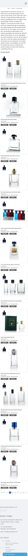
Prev (7, 492)
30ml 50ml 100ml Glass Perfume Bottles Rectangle (11, 409)
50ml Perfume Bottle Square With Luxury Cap (10, 155)
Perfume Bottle (19, 8)
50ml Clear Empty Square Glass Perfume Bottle (10, 192)
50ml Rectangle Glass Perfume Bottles (9, 119)
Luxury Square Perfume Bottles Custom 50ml (10, 264)
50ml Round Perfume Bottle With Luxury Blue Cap (11, 446)
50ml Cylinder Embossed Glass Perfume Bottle (10, 482)
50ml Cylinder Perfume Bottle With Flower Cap (10, 373)
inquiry (5, 88)
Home (9, 8)
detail (13, 88)
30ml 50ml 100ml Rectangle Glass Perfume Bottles (11, 301)
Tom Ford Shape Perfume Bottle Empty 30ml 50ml (11, 228)
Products (13, 8)
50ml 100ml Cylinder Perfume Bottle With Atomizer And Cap (13, 83)
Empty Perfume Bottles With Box (7, 337)
